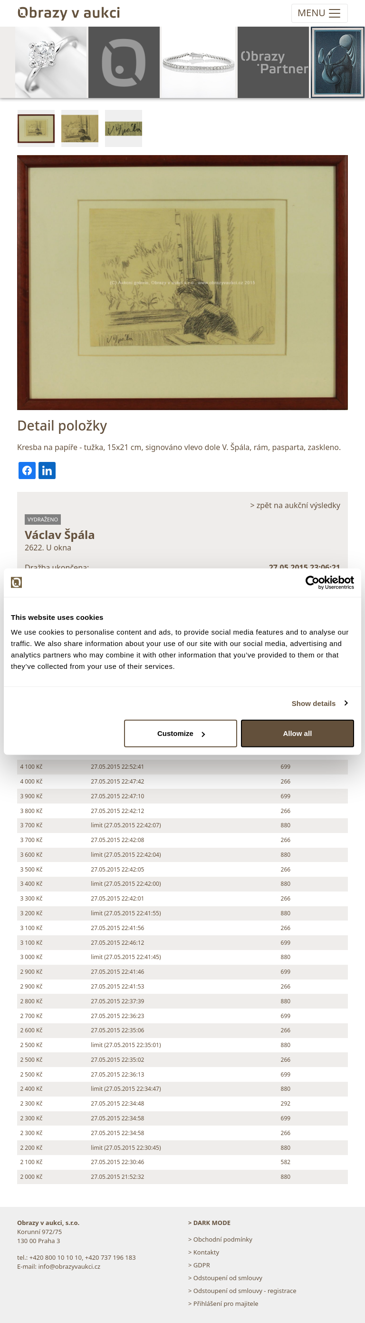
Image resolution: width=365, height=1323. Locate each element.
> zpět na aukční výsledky (295, 505)
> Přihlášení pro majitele (223, 1303)
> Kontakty (203, 1252)
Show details (314, 703)
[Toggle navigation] (319, 13)
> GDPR (199, 1265)
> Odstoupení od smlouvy (225, 1278)
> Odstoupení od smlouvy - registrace (242, 1290)
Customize (181, 733)
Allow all (297, 733)
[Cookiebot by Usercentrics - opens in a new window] (312, 582)
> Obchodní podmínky (220, 1239)
